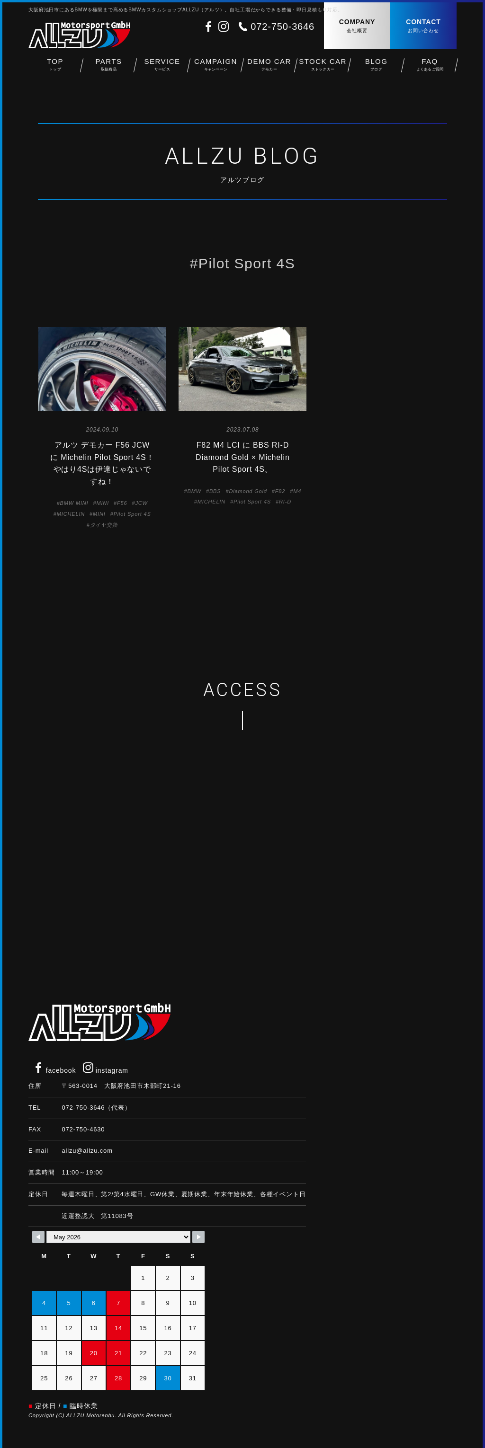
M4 (297, 491)
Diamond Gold (248, 491)
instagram (105, 1070)
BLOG (376, 66)
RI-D (285, 501)
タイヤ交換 (104, 525)
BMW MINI (74, 503)
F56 (122, 503)
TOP (55, 66)
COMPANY (357, 26)
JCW (141, 503)
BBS (215, 491)
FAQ (430, 66)
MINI (102, 503)
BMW (194, 491)
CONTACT (423, 26)
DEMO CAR (269, 66)
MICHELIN (71, 514)
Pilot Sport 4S (132, 514)
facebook (54, 1070)
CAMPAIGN (215, 66)
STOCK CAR (323, 66)
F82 (280, 491)
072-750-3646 (282, 26)
